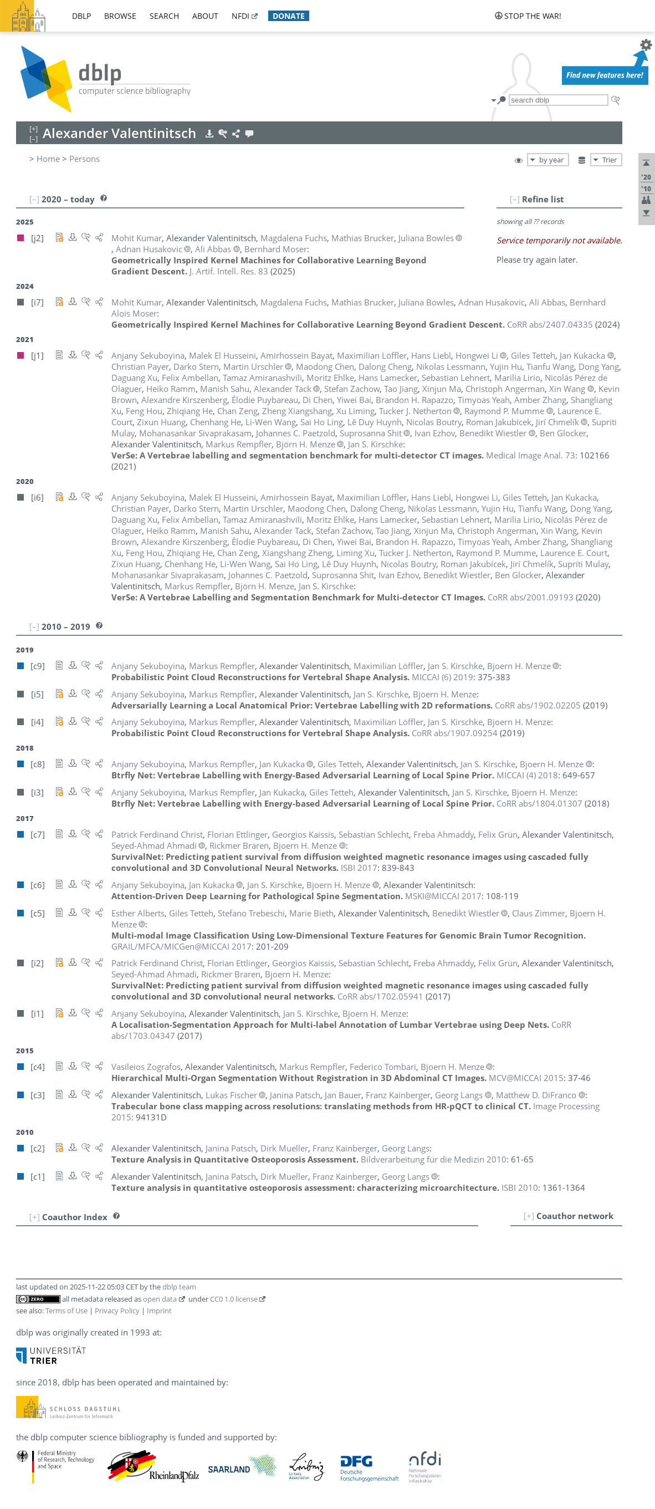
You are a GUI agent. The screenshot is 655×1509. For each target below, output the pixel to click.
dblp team (179, 1287)
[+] (529, 1215)
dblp (81, 16)
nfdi (240, 16)
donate (289, 16)
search (164, 16)
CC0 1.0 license (234, 1299)
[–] (515, 199)
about (205, 16)
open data (160, 1299)
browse (120, 16)
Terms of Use (66, 1311)
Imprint (159, 1311)
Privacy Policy (117, 1311)
